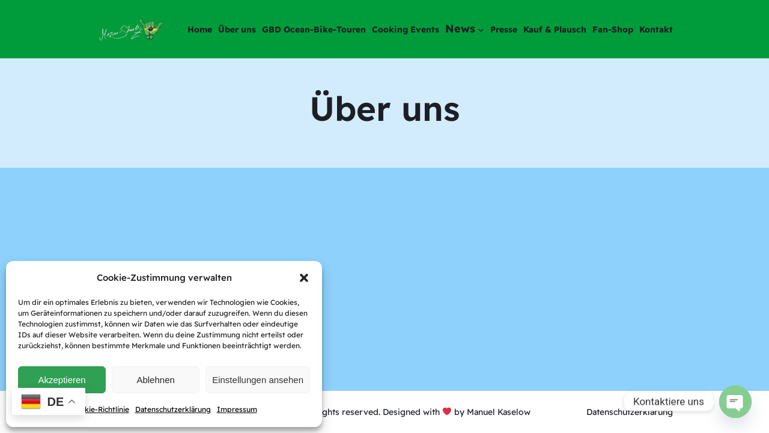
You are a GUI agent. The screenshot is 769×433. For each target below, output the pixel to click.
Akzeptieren (61, 380)
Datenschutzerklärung (173, 409)
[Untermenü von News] (481, 29)
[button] (304, 278)
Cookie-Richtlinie (100, 409)
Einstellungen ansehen (257, 380)
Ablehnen (155, 380)
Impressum (237, 409)
